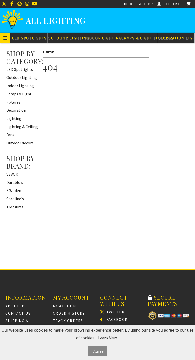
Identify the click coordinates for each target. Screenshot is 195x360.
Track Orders (68, 320)
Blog (129, 4)
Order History (69, 313)
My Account (66, 305)
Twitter (112, 312)
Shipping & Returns (16, 323)
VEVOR (12, 174)
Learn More (108, 337)
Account (150, 4)
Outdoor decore (20, 142)
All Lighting (56, 21)
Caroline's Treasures (15, 202)
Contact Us (18, 313)
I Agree (97, 351)
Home (48, 51)
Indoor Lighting (102, 38)
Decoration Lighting (176, 38)
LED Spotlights (29, 38)
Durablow (14, 182)
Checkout (178, 4)
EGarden (13, 190)
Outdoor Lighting (66, 38)
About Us (15, 305)
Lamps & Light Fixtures (139, 38)
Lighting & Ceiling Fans (22, 130)
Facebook (114, 319)
